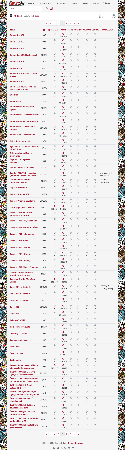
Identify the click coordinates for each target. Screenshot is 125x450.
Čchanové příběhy (18, 320)
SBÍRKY (95, 3)
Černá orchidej (17, 353)
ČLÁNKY (106, 3)
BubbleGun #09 (17, 81)
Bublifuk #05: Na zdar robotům (24, 121)
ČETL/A (54, 29)
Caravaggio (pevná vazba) (22, 207)
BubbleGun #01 (17, 35)
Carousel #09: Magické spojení (24, 267)
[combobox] (25, 8)
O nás (70, 443)
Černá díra (15, 346)
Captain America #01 (19, 187)
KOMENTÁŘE (46, 3)
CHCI (70, 29)
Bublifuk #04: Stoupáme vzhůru (24, 114)
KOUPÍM (78, 29)
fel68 (16, 15)
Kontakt (79, 443)
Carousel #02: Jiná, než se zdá (23, 220)
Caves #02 (14, 307)
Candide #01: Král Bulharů (22, 167)
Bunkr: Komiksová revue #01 (23, 134)
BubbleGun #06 (17, 68)
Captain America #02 (19, 194)
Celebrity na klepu (18, 333)
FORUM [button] (74, 3)
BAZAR (86, 3)
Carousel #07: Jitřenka (20, 254)
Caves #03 (14, 313)
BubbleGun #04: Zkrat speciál (23, 55)
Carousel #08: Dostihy (20, 260)
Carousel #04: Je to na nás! (22, 234)
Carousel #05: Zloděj (19, 240)
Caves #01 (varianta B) (20, 293)
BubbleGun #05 (17, 61)
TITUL (12, 29)
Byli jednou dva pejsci (20, 141)
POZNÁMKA (107, 29)
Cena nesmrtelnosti (19, 340)
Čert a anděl (15, 360)
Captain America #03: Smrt (22, 201)
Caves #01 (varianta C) (20, 300)
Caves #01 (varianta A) (20, 287)
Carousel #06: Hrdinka (20, 247)
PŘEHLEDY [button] (60, 3)
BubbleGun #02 (17, 41)
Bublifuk (14, 95)
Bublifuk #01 (16, 101)
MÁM (63, 29)
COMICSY (32, 3)
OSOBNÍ (95, 29)
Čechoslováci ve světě (20, 327)
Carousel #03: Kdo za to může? (24, 227)
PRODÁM (87, 29)
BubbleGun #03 (17, 48)
